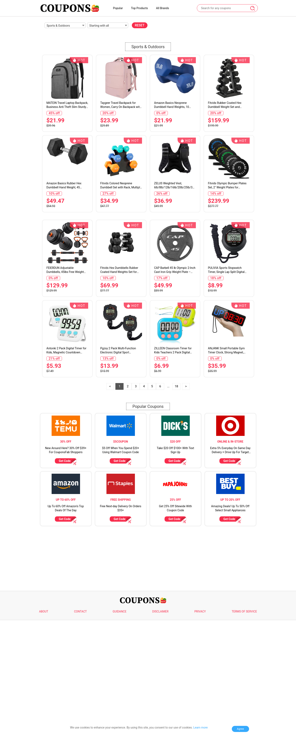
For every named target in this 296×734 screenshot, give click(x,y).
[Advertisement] (148, 244)
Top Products (139, 8)
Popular (118, 8)
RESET (140, 25)
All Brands (162, 8)
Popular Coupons (148, 520)
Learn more (200, 727)
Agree (240, 728)
